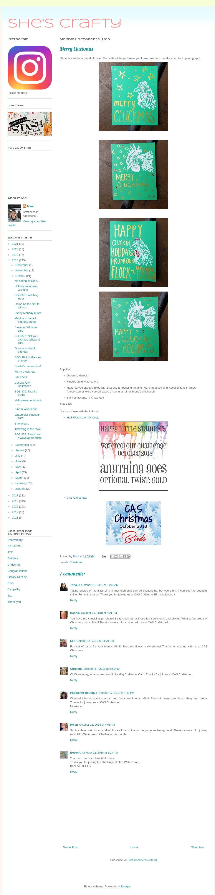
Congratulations (17, 570)
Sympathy (14, 589)
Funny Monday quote (28, 313)
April (18, 472)
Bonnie (75, 613)
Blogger (125, 886)
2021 (15, 243)
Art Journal (14, 546)
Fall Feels (21, 377)
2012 (15, 512)
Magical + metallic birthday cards (26, 320)
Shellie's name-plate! (28, 366)
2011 (15, 517)
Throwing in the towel (28, 429)
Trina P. (75, 585)
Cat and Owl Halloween (23, 384)
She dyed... (22, 423)
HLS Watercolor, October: (83, 417)
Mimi (30, 206)
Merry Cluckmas (25, 371)
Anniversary (15, 540)
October (20, 276)
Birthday (13, 558)
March (19, 477)
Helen (74, 724)
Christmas (76, 562)
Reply (73, 600)
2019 (15, 254)
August (20, 450)
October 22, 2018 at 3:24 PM (100, 752)
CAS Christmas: (77, 497)
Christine (76, 668)
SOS (10, 583)
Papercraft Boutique (83, 692)
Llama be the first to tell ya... (27, 305)
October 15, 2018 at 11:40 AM (100, 585)
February (21, 483)
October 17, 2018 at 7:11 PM (116, 692)
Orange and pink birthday (25, 350)
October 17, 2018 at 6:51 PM (101, 668)
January (20, 488)
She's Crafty (65, 24)
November (22, 270)
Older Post (197, 847)
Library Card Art (17, 577)
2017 (15, 495)
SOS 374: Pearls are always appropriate (28, 436)
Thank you (14, 601)
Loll (72, 640)
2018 (15, 260)
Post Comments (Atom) (142, 860)
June (18, 461)
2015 (15, 506)
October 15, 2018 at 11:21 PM (95, 640)
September (22, 444)
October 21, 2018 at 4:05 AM (97, 724)
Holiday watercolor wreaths (26, 288)
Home (134, 847)
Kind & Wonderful (25, 409)
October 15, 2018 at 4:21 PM (99, 613)
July (18, 455)
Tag (10, 595)
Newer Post (70, 847)
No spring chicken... (27, 280)
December (22, 265)
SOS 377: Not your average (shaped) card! (27, 339)
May (18, 466)
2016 (15, 501)
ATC (10, 552)
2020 (15, 249)
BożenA (75, 752)
